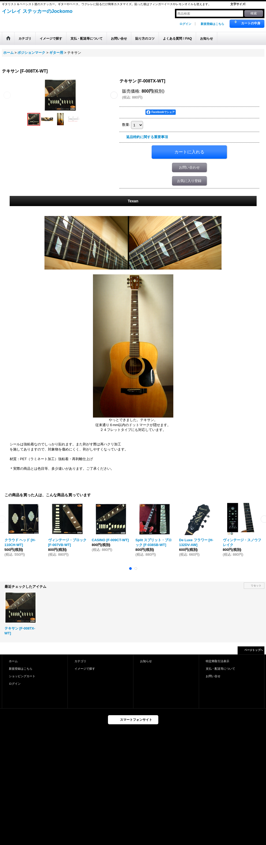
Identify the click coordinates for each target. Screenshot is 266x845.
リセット (256, 585)
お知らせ (146, 661)
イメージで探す (84, 668)
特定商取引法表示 (217, 661)
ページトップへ (253, 650)
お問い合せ (213, 676)
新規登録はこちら (212, 23)
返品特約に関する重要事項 (147, 137)
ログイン (185, 23)
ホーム (13, 661)
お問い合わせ (189, 167)
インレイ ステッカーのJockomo (37, 11)
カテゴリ (80, 661)
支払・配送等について (220, 668)
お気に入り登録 (189, 181)
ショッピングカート (22, 676)
